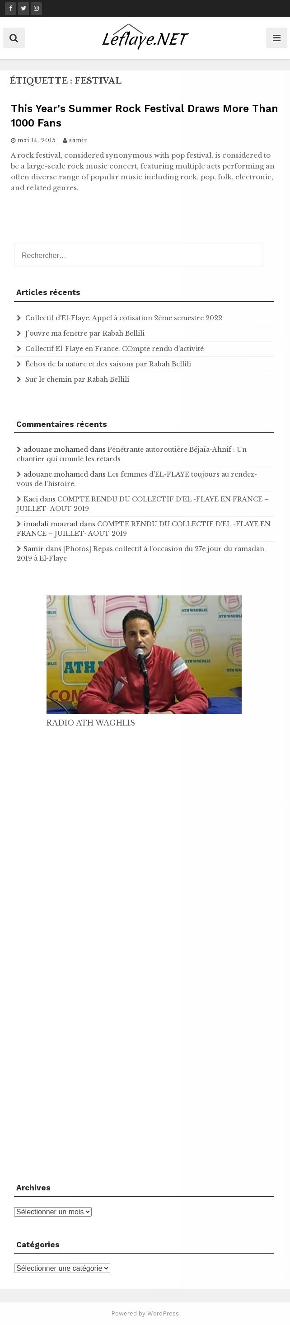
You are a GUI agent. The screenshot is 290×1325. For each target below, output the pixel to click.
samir (78, 140)
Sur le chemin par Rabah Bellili (77, 379)
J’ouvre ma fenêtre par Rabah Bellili (85, 333)
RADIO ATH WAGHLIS (91, 722)
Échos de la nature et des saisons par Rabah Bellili (108, 364)
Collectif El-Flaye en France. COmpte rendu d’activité (114, 349)
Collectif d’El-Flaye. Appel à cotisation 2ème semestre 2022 (123, 318)
